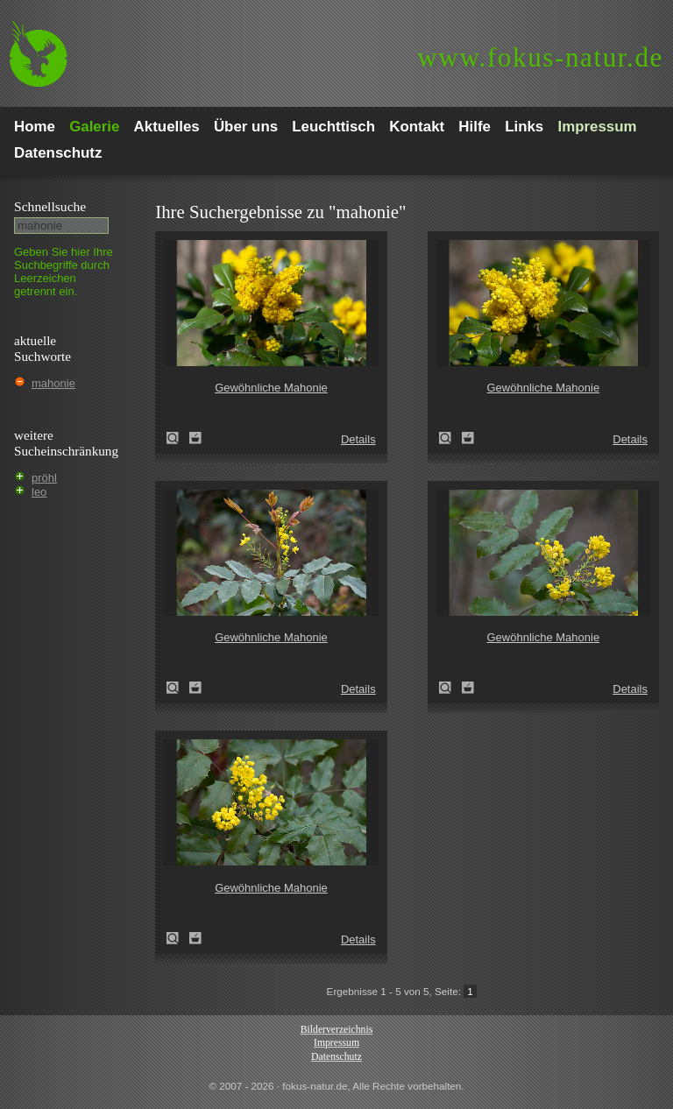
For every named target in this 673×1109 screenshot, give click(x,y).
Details (358, 439)
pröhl (44, 477)
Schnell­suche (50, 206)
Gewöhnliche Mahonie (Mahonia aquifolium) (177, 438)
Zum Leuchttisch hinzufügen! (195, 438)
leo (39, 491)
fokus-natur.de (540, 57)
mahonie (53, 383)
